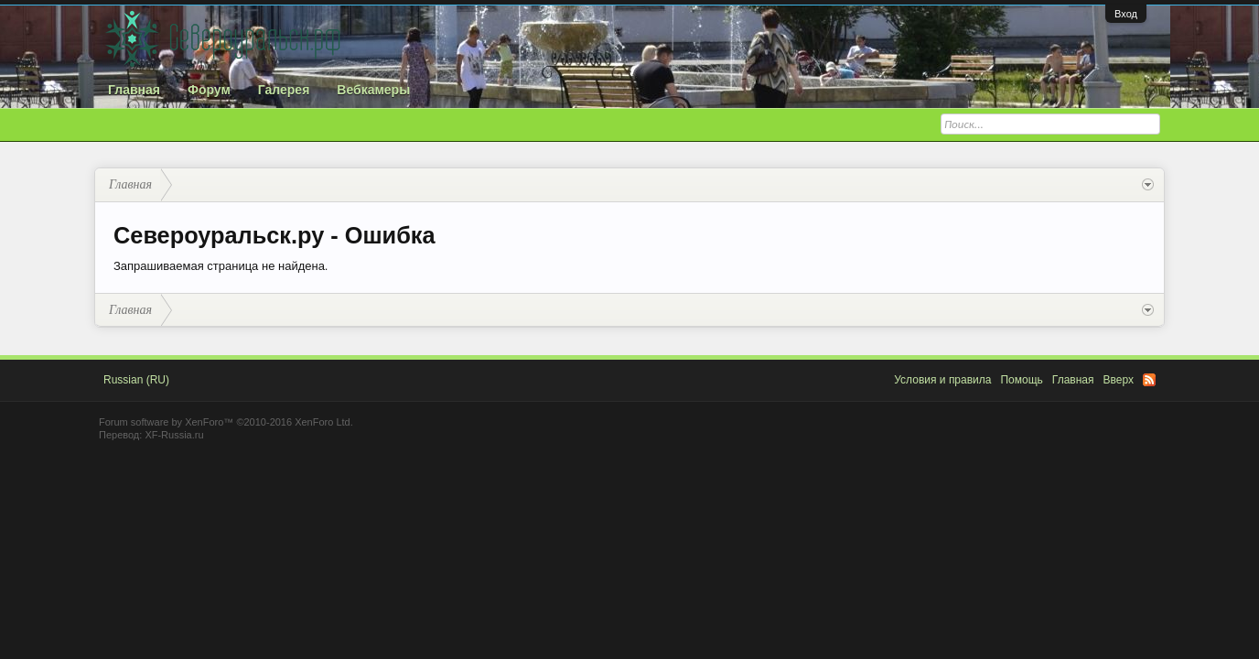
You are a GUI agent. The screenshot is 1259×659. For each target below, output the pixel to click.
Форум (209, 89)
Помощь (1021, 379)
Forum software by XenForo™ (226, 421)
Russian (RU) (136, 379)
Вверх (1118, 379)
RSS (1149, 379)
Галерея (284, 89)
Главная (134, 89)
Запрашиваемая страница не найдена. (220, 266)
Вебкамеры (373, 89)
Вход (1125, 13)
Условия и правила (942, 379)
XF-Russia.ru (174, 434)
